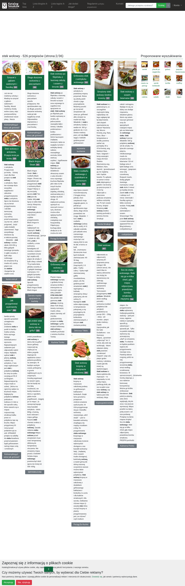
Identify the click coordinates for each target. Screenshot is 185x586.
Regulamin (95, 5)
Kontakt (119, 3)
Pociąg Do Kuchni (57, 239)
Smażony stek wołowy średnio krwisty (104, 94)
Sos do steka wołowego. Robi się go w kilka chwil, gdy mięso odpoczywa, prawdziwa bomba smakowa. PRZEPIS (127, 284)
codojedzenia (127, 234)
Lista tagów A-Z (58, 5)
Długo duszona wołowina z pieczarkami (34, 82)
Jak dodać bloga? (73, 5)
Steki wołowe (104, 247)
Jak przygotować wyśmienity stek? (11, 305)
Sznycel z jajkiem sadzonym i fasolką (11, 82)
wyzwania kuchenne (81, 149)
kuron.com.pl (11, 279)
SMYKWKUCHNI (35, 473)
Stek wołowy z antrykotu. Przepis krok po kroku (11, 154)
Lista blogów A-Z (40, 5)
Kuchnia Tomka (57, 343)
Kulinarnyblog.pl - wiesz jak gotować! (12, 126)
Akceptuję (8, 582)
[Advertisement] (92, 32)
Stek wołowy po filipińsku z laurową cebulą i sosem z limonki (57, 80)
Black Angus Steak (35, 163)
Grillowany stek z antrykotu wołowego (81, 79)
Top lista (24, 5)
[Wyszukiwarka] (141, 5)
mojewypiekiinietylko (104, 403)
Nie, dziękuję (24, 582)
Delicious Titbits (81, 331)
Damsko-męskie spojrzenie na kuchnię (34, 298)
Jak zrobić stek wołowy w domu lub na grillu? (34, 326)
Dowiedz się (97, 577)
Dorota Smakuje (104, 224)
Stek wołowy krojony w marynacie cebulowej (81, 368)
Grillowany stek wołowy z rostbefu (57, 268)
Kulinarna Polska (127, 446)
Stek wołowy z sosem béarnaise (127, 94)
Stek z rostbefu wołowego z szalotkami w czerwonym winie (81, 177)
